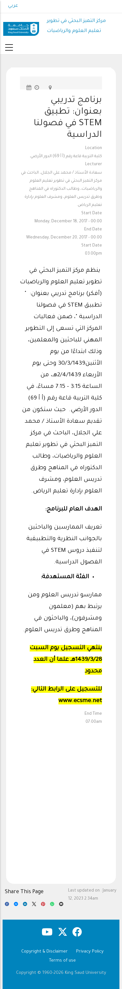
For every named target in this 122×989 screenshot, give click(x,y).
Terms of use (62, 960)
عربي (13, 6)
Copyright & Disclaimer (44, 951)
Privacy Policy (90, 951)
